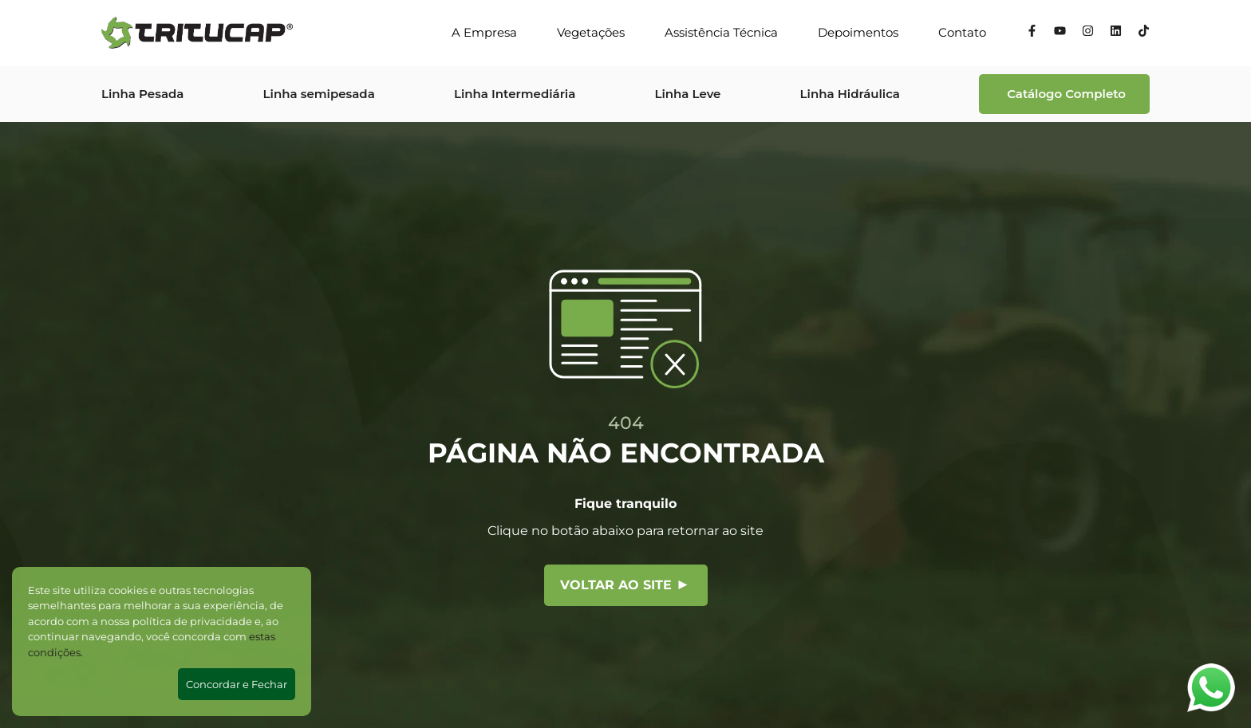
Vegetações (591, 32)
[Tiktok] (1144, 32)
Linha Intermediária (514, 93)
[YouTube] (1060, 32)
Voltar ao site (624, 584)
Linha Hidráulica (850, 93)
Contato (962, 32)
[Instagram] (1088, 32)
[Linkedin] (1116, 32)
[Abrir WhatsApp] (1211, 687)
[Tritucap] (197, 33)
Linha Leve (687, 93)
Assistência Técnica (721, 32)
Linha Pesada (142, 93)
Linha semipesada (319, 93)
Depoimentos (858, 32)
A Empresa (484, 32)
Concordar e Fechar (236, 684)
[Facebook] (1032, 32)
